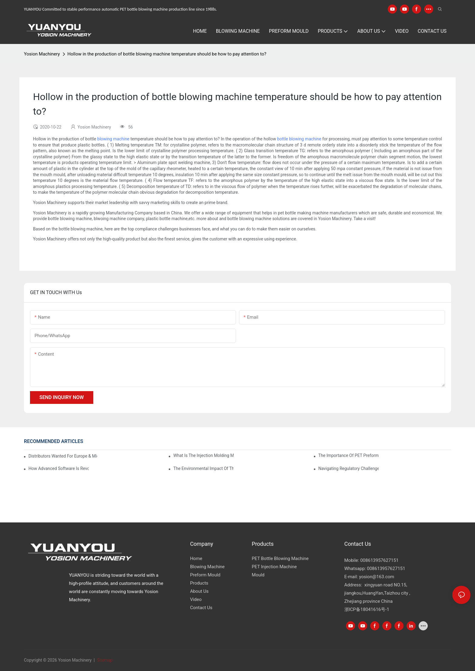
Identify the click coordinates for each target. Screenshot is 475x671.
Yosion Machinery (42, 54)
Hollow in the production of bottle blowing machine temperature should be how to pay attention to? (167, 54)
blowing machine (113, 138)
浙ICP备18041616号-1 (366, 609)
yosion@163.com (376, 576)
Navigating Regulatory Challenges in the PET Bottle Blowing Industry (348, 468)
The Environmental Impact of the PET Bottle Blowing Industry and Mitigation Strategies (203, 468)
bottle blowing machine (299, 138)
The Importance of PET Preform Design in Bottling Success (348, 455)
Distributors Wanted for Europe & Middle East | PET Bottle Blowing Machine (62, 456)
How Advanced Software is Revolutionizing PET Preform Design (58, 468)
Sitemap (104, 660)
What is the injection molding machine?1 (203, 455)
